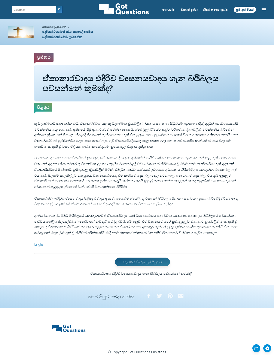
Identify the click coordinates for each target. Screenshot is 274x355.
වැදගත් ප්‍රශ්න (189, 9)
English (39, 244)
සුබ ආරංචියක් (245, 9)
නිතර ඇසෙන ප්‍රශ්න (215, 9)
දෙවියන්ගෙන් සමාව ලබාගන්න (62, 37)
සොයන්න (168, 9)
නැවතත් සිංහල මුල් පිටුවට (142, 262)
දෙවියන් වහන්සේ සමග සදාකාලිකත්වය (67, 32)
